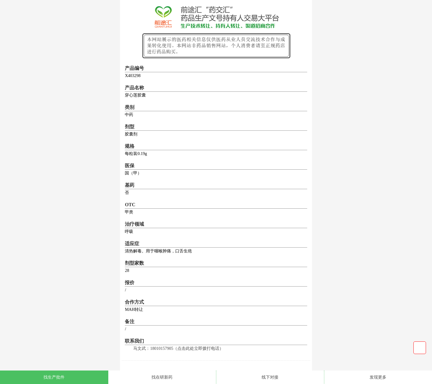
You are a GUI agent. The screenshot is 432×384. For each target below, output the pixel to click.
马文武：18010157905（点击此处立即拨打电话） (178, 348)
